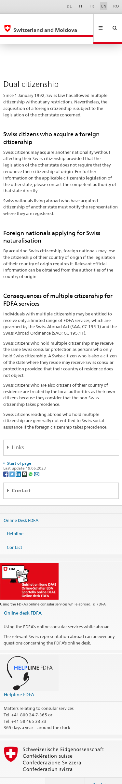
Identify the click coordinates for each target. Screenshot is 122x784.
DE (69, 6)
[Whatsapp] (31, 459)
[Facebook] (6, 459)
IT (81, 6)
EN (103, 6)
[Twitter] (12, 459)
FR (91, 6)
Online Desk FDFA (21, 506)
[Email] (36, 459)
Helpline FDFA (19, 680)
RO (116, 6)
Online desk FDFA (23, 599)
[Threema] (25, 459)
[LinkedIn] (19, 459)
